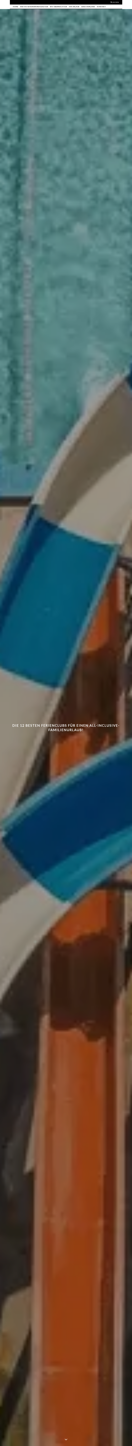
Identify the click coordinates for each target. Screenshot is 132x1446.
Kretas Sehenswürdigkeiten (34, 7)
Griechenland (88, 7)
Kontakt (101, 7)
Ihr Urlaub (74, 7)
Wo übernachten (58, 7)
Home (15, 7)
